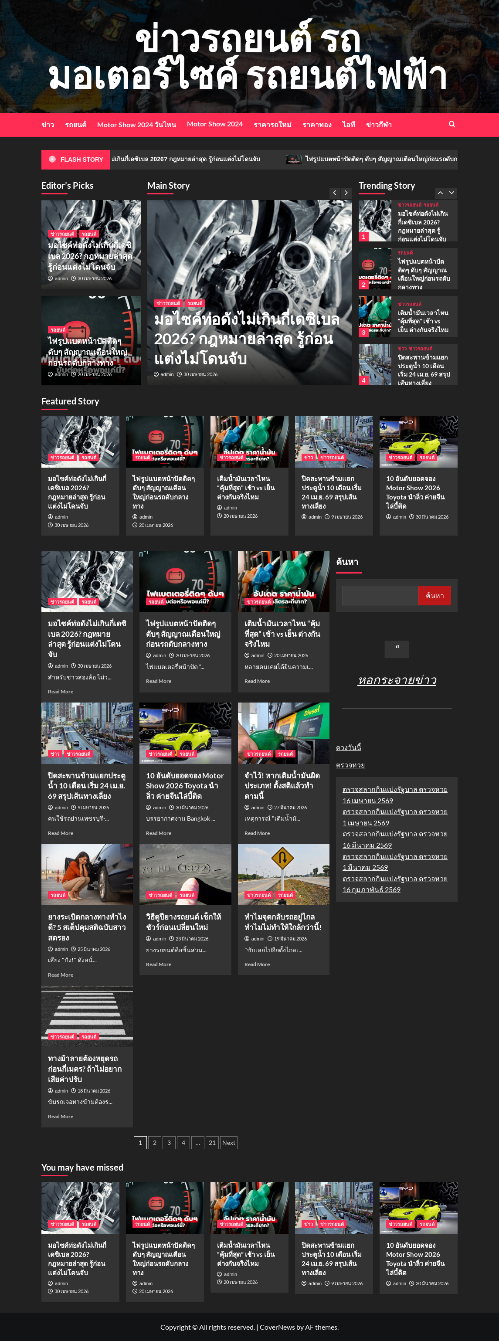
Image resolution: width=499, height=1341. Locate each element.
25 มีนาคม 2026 (94, 949)
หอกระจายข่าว (396, 679)
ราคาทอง (317, 124)
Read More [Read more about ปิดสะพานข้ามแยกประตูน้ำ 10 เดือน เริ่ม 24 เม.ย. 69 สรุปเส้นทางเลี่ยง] (60, 833)
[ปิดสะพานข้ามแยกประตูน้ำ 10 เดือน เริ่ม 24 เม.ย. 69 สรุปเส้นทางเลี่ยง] (375, 364)
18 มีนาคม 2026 (94, 1090)
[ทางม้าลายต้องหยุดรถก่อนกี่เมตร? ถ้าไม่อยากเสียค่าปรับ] (87, 1016)
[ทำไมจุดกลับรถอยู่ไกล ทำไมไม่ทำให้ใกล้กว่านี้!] (283, 874)
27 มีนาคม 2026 (290, 807)
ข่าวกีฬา (379, 124)
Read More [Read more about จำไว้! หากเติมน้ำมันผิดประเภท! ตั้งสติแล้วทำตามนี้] (257, 833)
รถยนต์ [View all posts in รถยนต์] (194, 303)
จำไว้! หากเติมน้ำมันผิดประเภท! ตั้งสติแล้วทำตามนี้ (282, 786)
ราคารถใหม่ (273, 124)
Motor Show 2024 (215, 123)
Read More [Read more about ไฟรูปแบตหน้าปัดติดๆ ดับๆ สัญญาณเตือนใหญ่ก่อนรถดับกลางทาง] (158, 681)
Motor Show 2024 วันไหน (136, 124)
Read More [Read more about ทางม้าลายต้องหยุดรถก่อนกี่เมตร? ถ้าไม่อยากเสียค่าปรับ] (60, 1116)
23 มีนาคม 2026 (192, 938)
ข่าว (47, 124)
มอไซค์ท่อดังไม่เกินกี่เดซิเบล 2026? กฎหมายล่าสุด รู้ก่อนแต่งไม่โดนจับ (202, 160)
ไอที (349, 124)
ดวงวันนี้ (348, 747)
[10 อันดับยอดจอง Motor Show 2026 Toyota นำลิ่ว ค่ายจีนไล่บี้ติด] (419, 442)
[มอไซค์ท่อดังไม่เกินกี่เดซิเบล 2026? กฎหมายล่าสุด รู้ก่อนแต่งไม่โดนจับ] (375, 220)
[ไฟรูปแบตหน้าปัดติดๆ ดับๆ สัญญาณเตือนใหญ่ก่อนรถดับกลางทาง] (375, 268)
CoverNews (277, 1327)
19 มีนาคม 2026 (290, 938)
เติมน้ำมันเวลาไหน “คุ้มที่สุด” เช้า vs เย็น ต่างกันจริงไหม (423, 321)
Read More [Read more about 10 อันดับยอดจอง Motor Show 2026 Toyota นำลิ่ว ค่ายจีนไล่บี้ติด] (158, 833)
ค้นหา (347, 562)
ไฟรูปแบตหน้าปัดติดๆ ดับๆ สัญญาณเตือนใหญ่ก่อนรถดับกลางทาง (87, 351)
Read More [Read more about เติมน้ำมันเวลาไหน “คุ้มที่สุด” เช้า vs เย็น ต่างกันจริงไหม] (257, 681)
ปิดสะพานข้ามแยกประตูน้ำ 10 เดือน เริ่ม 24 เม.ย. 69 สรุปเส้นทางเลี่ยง (87, 786)
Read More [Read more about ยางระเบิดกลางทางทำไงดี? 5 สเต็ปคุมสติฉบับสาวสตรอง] (60, 974)
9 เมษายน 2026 (347, 516)
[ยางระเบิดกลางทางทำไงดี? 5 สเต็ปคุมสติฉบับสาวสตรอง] (87, 874)
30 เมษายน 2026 (200, 374)
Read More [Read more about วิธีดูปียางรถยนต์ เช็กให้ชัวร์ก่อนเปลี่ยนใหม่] (158, 964)
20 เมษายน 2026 (95, 374)
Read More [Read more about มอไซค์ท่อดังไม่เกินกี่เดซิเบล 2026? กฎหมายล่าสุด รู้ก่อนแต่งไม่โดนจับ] (60, 691)
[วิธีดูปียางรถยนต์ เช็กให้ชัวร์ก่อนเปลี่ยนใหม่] (185, 874)
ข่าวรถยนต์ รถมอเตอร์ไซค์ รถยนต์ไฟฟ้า (247, 56)
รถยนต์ (75, 124)
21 (212, 1142)
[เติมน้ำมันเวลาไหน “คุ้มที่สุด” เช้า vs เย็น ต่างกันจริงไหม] (375, 316)
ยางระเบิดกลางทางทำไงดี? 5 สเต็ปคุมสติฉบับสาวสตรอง (87, 927)
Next (228, 1142)
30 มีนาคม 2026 (432, 516)
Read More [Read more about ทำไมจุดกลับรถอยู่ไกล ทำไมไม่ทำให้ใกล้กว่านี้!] (257, 964)
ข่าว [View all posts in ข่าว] (402, 348)
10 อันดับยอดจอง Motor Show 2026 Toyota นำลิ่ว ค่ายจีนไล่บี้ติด (185, 786)
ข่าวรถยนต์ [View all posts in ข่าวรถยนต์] (168, 303)
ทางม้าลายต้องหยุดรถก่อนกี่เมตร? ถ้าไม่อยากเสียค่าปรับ (85, 1069)
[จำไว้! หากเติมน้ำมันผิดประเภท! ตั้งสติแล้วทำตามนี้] (283, 733)
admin (167, 374)
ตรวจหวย (350, 764)
